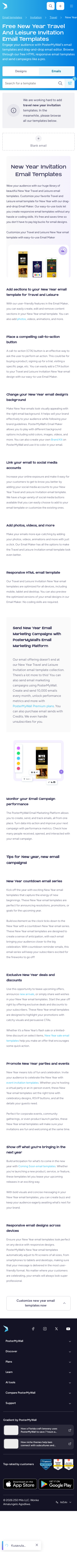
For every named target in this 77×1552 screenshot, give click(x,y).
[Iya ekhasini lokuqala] (4, 6)
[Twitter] (56, 1329)
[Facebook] (33, 1329)
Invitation (36, 17)
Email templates (12, 17)
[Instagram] (45, 1329)
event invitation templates (22, 1082)
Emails (56, 71)
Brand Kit (56, 439)
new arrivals (27, 994)
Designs (21, 71)
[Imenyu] (71, 6)
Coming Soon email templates (37, 1166)
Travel (53, 17)
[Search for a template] (31, 83)
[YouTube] (68, 1329)
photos (21, 319)
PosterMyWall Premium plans (33, 706)
